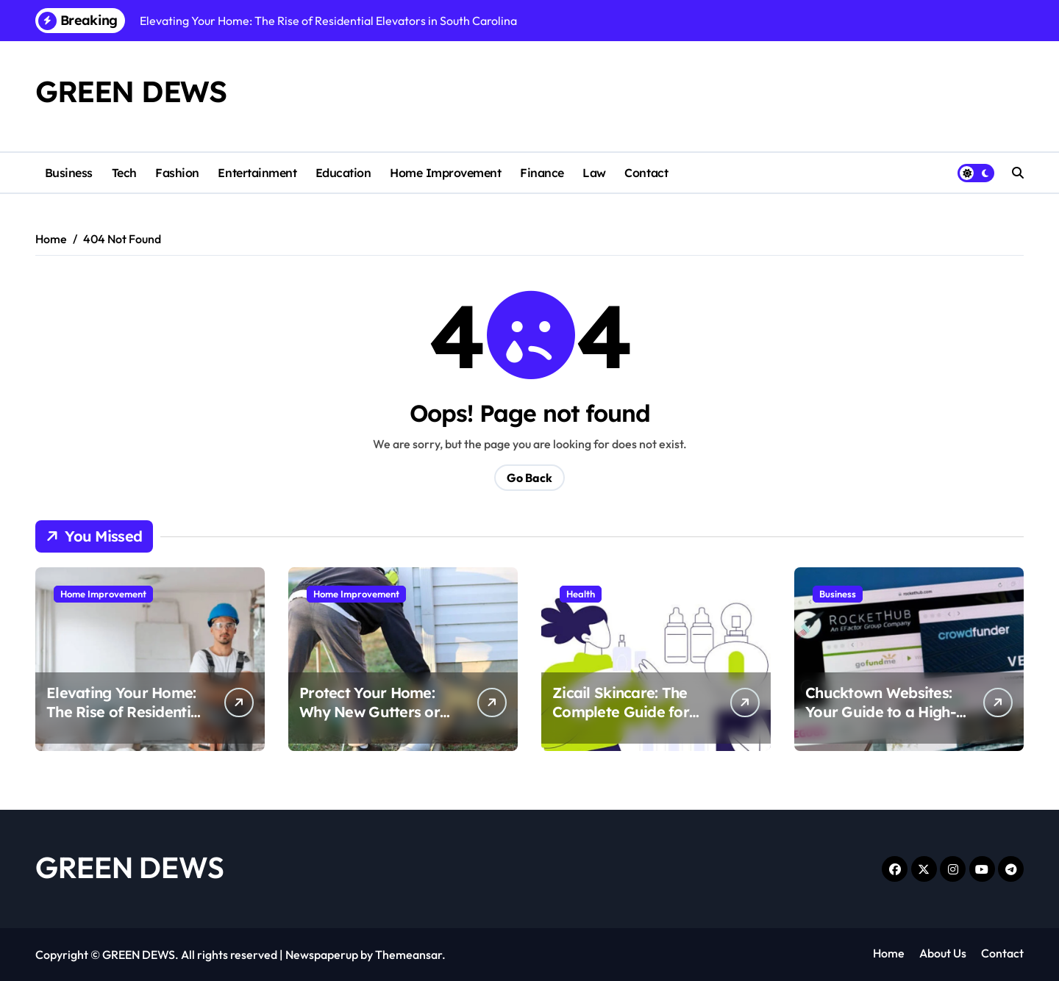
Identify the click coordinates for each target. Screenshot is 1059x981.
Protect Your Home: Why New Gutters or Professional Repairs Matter (370, 721)
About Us (942, 953)
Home (889, 953)
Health (580, 594)
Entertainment (257, 172)
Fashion (177, 172)
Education (343, 172)
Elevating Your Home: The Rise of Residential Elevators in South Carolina (124, 721)
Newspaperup (321, 954)
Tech (124, 172)
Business (69, 172)
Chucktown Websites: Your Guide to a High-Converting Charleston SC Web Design (882, 721)
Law (594, 172)
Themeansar (408, 954)
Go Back (529, 477)
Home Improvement (445, 172)
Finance (542, 172)
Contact (646, 172)
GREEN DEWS (131, 91)
